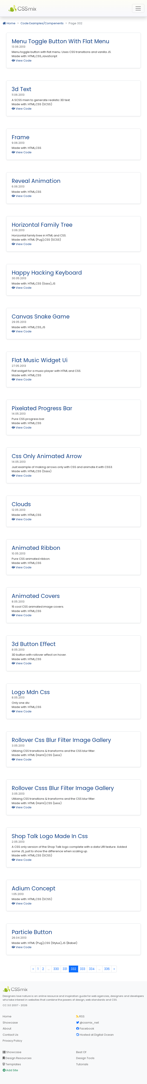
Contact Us (10, 1035)
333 (82, 969)
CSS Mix (23, 8)
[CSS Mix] (16, 989)
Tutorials (82, 1064)
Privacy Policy (12, 1041)
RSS (80, 1016)
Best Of (81, 1052)
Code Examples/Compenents (42, 23)
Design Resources (17, 1058)
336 (107, 969)
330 (56, 969)
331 (65, 969)
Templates (12, 1064)
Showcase (10, 1022)
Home (9, 23)
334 (92, 969)
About (7, 1028)
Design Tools (85, 1058)
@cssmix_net (87, 1022)
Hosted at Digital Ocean (95, 1035)
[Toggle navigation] (138, 8)
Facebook (85, 1028)
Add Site (10, 1070)
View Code (22, 60)
